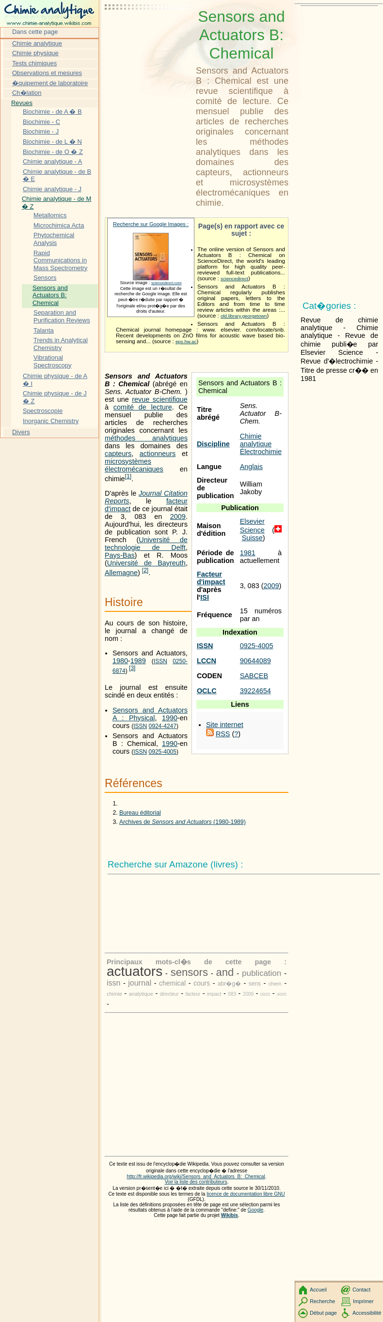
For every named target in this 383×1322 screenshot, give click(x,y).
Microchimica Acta (58, 225)
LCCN (206, 661)
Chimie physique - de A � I (55, 379)
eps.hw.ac (186, 341)
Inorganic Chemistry (51, 421)
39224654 (255, 691)
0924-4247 (162, 726)
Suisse (252, 538)
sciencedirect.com (166, 283)
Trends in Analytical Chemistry (60, 343)
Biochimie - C (41, 121)
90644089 (255, 661)
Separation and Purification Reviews (61, 316)
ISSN (205, 646)
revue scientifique (160, 399)
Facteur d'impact (211, 578)
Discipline (213, 444)
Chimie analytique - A (52, 161)
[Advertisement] (148, 31)
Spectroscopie (43, 410)
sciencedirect (234, 278)
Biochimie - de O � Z (53, 151)
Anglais (251, 467)
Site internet (224, 725)
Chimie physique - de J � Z (55, 397)
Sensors (45, 277)
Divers (21, 432)
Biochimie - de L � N (52, 141)
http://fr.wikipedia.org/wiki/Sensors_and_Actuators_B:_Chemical (196, 1176)
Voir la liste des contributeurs (196, 1182)
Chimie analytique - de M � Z (56, 202)
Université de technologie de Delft (146, 543)
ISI (204, 597)
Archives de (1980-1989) (182, 822)
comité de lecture (142, 407)
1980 (120, 661)
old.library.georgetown (244, 316)
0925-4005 (256, 646)
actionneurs (158, 453)
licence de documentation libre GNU (246, 1194)
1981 (247, 553)
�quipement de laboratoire (50, 83)
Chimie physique (35, 53)
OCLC (207, 691)
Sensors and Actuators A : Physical (150, 714)
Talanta (43, 330)
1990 (169, 718)
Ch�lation (27, 92)
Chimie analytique (256, 440)
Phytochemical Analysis (53, 238)
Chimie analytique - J (52, 189)
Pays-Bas (120, 555)
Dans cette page (35, 31)
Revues (21, 102)
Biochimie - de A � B (52, 111)
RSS (223, 734)
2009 (271, 586)
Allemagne (121, 573)
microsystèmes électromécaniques (134, 465)
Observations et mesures (47, 72)
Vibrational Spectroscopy (52, 361)
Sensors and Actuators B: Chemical (50, 295)
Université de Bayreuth (146, 563)
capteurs (118, 453)
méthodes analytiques (146, 438)
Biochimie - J (41, 131)
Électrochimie (261, 452)
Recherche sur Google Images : (151, 224)
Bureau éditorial (140, 812)
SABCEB (254, 676)
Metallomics (49, 215)
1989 (138, 661)
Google (256, 1210)
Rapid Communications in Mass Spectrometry (60, 260)
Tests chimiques (34, 63)
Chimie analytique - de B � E (57, 175)
